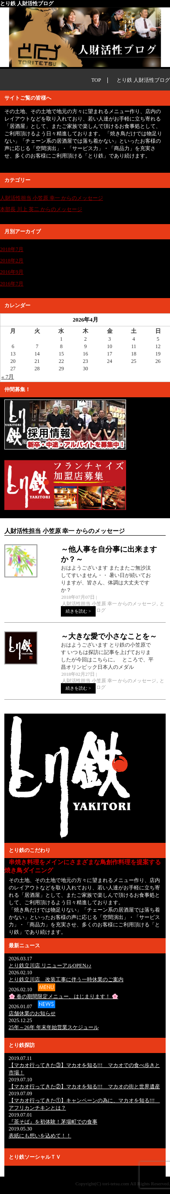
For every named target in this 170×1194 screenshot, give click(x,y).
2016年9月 (11, 272)
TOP (96, 80)
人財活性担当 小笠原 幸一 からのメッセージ (51, 198)
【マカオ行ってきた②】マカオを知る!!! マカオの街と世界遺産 (84, 1086)
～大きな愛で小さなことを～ (109, 636)
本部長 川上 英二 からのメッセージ (41, 209)
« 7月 (7, 376)
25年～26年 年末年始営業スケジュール (54, 1027)
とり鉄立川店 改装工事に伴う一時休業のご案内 (66, 979)
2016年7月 (11, 284)
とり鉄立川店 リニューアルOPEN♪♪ (50, 966)
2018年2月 (11, 261)
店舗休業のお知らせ (32, 1013)
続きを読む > (78, 611)
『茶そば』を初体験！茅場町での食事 (53, 1122)
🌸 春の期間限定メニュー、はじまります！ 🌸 (63, 996)
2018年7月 (11, 249)
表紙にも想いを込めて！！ (40, 1136)
